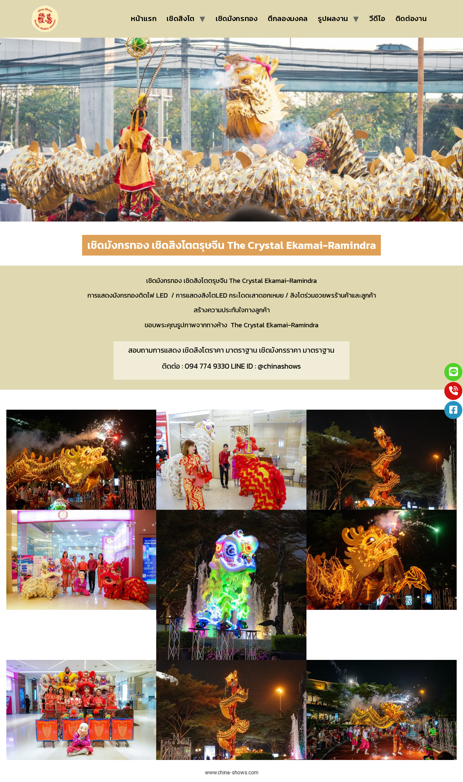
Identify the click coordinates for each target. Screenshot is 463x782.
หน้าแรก (144, 18)
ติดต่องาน (411, 18)
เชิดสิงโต (181, 18)
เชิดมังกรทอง (237, 18)
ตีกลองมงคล (288, 18)
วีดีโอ (377, 18)
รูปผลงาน (333, 18)
